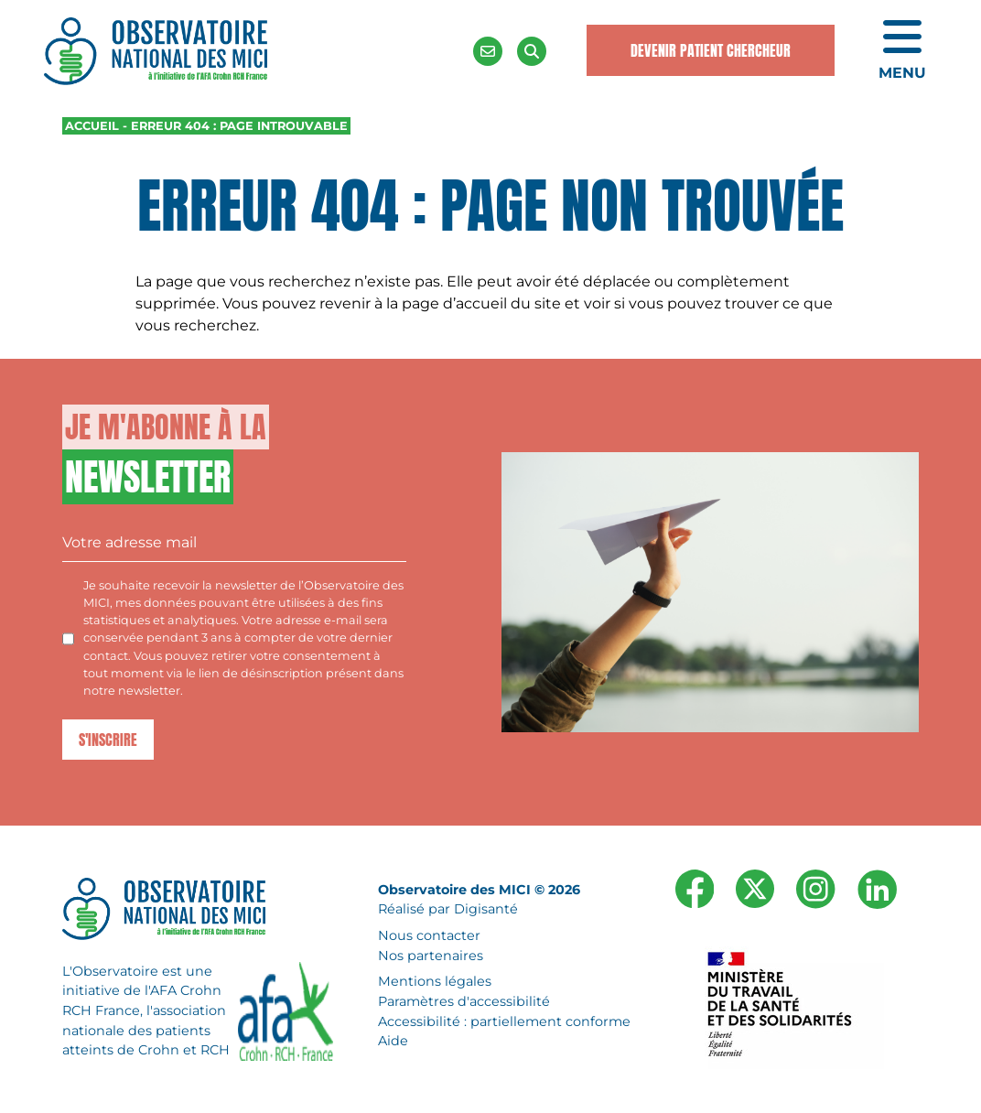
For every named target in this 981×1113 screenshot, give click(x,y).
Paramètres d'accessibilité (464, 1001)
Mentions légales (434, 982)
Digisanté (486, 910)
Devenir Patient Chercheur (711, 50)
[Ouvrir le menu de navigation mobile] (902, 51)
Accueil (92, 126)
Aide (393, 1041)
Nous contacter (429, 935)
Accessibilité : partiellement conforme (504, 1021)
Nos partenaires (430, 955)
